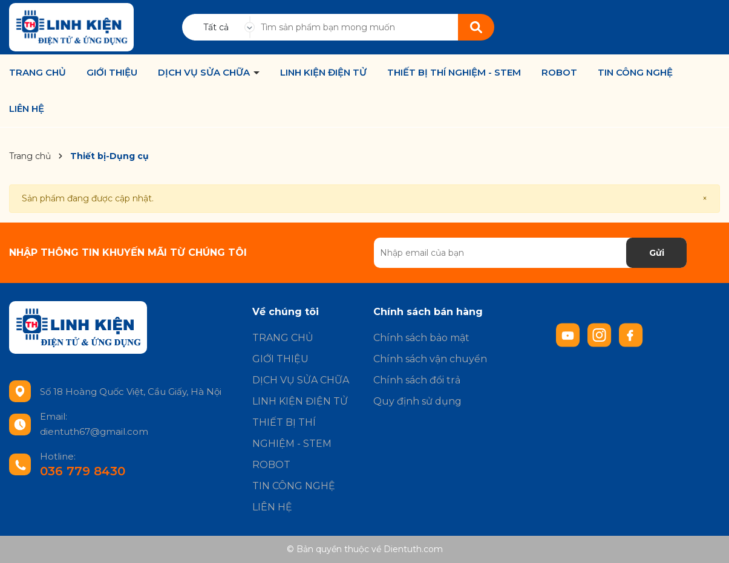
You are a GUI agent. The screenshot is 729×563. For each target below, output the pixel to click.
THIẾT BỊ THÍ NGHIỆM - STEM (454, 72)
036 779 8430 (82, 471)
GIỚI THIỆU (112, 72)
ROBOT (559, 72)
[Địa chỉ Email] (530, 253)
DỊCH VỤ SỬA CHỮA (205, 72)
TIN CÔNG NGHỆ (635, 72)
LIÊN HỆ (26, 108)
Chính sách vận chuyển (430, 359)
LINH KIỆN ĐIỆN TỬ (323, 72)
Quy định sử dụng (417, 401)
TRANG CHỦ (37, 72)
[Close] (704, 198)
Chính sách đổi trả (416, 380)
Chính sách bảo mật (421, 337)
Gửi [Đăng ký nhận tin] (656, 252)
